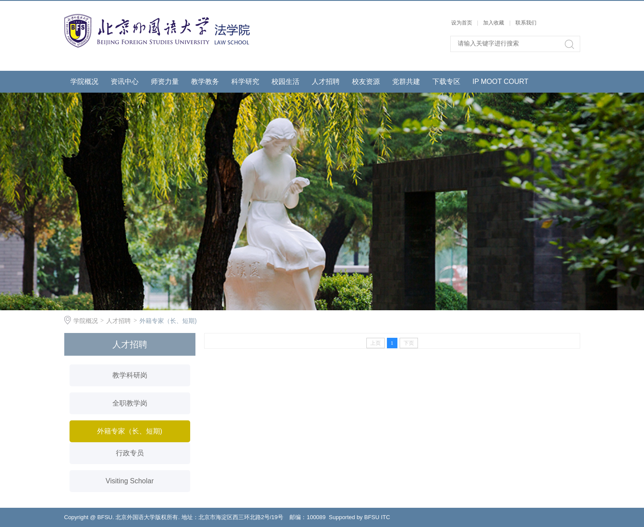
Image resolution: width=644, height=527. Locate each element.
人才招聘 (326, 81)
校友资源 (366, 81)
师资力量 (165, 81)
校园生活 (285, 81)
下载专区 (446, 81)
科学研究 (245, 81)
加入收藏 (493, 23)
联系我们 (525, 23)
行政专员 (130, 453)
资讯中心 (125, 81)
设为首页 (461, 23)
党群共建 (406, 81)
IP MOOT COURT (501, 81)
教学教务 (205, 81)
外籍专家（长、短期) (168, 320)
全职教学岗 (129, 403)
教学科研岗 (129, 375)
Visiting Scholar (130, 481)
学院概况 (84, 81)
